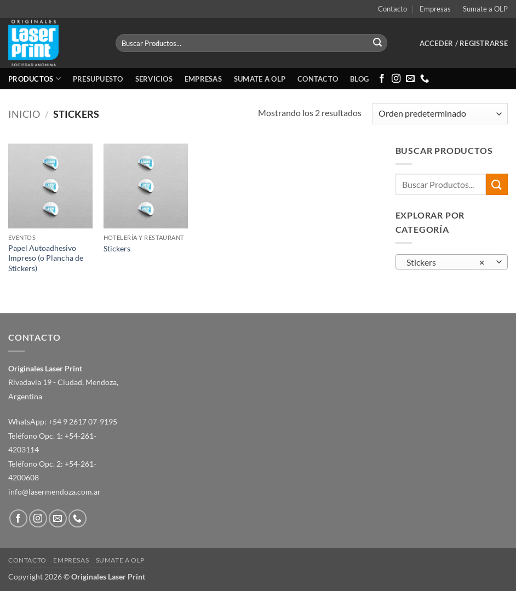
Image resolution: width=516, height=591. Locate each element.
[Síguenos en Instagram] (396, 79)
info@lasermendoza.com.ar (54, 491)
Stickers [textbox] (445, 262)
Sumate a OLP (485, 8)
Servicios (154, 78)
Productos (34, 78)
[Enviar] (377, 43)
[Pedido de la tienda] (440, 113)
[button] (464, 43)
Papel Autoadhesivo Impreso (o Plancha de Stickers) (45, 258)
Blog (359, 78)
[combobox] (451, 261)
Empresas (435, 8)
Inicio (24, 114)
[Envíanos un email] (410, 79)
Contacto (392, 8)
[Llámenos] (424, 79)
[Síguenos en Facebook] (381, 79)
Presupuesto (98, 78)
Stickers (117, 248)
